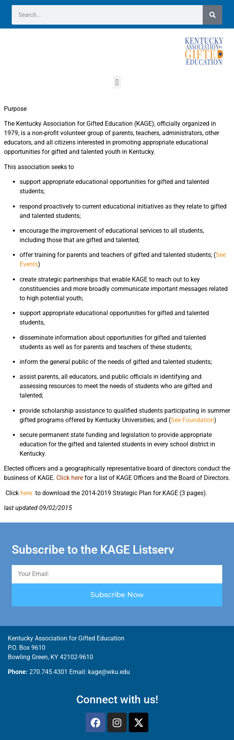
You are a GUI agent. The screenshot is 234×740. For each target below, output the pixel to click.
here (27, 493)
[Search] (212, 15)
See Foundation (192, 420)
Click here (69, 477)
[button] (117, 82)
